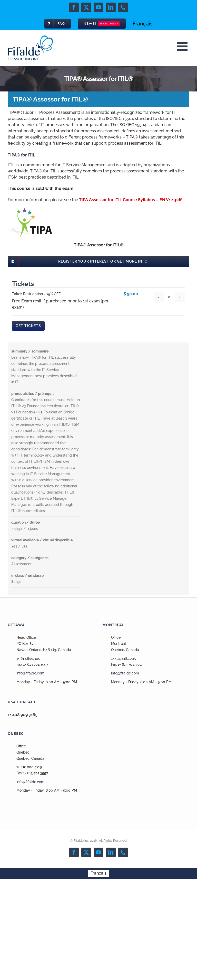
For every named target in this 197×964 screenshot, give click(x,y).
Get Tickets (28, 326)
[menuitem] (142, 23)
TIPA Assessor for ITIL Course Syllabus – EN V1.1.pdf (130, 199)
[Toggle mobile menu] (183, 46)
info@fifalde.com (30, 673)
